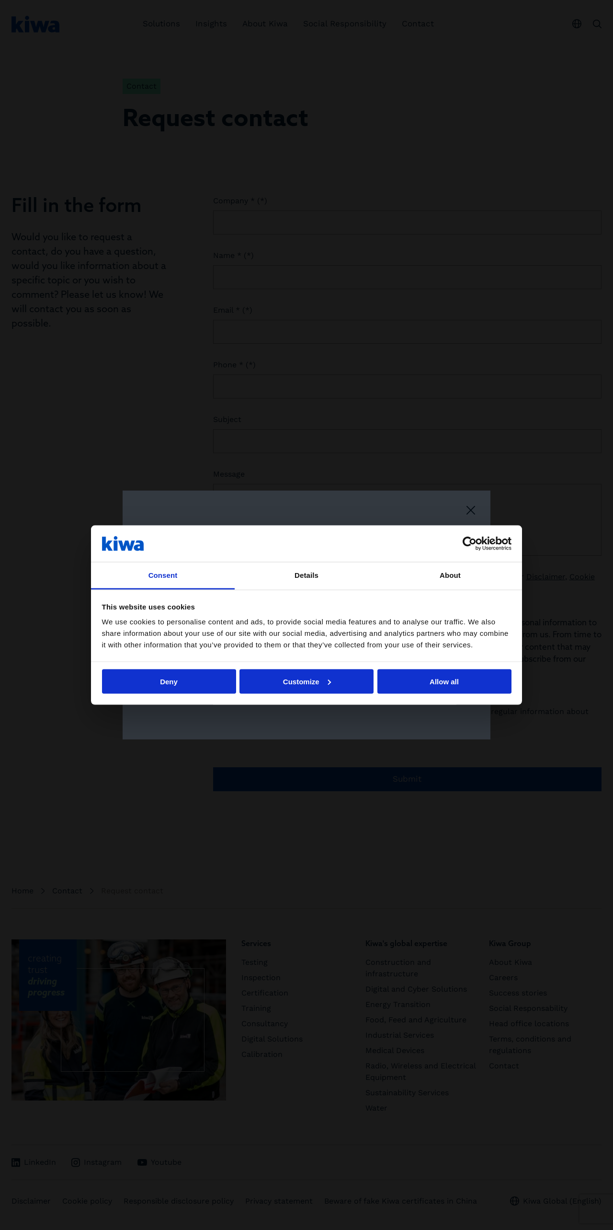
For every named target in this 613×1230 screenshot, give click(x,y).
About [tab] (450, 575)
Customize (307, 681)
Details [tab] (306, 575)
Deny (169, 681)
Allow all (444, 681)
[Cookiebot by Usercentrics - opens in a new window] (469, 543)
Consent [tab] (163, 575)
